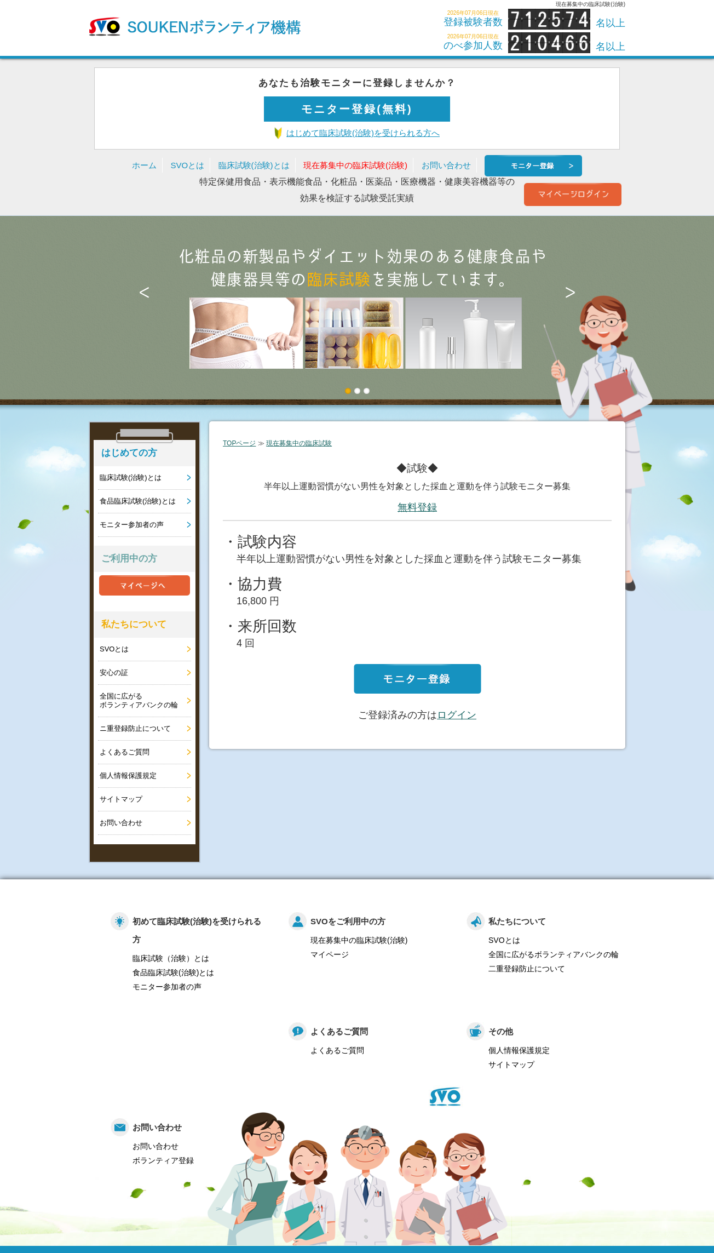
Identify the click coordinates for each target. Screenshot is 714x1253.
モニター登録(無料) (356, 109)
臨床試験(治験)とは (254, 165)
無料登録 (417, 507)
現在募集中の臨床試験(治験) (355, 165)
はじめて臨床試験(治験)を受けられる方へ (363, 133)
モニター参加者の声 (132, 524)
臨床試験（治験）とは (171, 958)
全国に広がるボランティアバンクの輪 (139, 700)
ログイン (456, 715)
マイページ (329, 954)
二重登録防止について (526, 968)
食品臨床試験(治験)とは (138, 501)
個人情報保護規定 (128, 775)
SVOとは (187, 165)
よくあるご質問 (124, 752)
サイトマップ (121, 799)
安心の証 (114, 672)
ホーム (144, 165)
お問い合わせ (446, 165)
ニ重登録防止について (135, 728)
